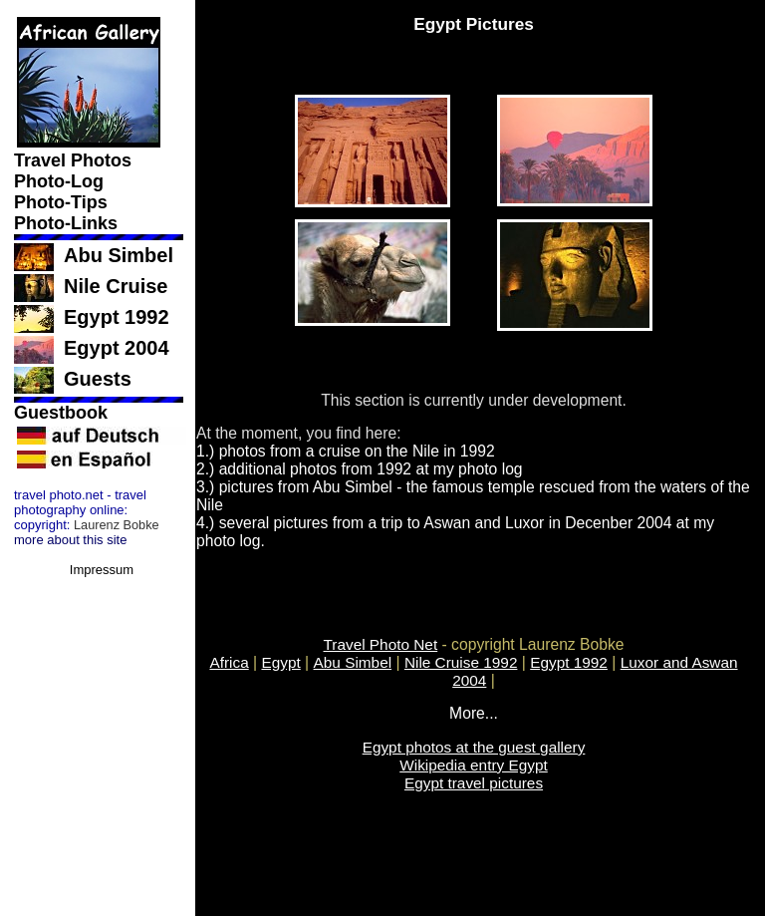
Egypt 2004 (116, 348)
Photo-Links (68, 223)
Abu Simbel (118, 255)
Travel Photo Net (381, 644)
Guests (97, 379)
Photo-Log (61, 181)
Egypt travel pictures (473, 782)
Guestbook (63, 413)
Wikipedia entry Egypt (473, 765)
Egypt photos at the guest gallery (474, 747)
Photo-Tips (63, 202)
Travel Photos (75, 160)
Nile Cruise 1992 (461, 662)
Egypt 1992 (116, 317)
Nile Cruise (115, 286)
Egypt (280, 662)
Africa (228, 662)
